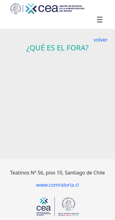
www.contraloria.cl (57, 185)
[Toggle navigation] (99, 19)
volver (101, 39)
